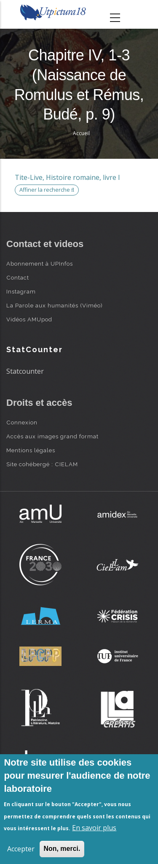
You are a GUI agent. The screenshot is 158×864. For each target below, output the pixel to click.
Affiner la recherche (46, 189)
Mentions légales (30, 450)
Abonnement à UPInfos (39, 263)
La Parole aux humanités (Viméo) (54, 305)
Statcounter (25, 371)
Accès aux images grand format (52, 436)
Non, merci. (61, 848)
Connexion (21, 422)
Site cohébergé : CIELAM (42, 464)
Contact (17, 277)
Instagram (21, 291)
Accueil (81, 133)
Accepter (21, 848)
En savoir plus (94, 827)
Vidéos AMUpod (29, 319)
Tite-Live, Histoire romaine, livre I (67, 177)
